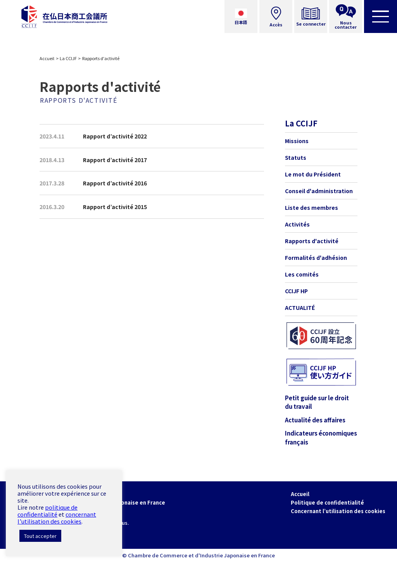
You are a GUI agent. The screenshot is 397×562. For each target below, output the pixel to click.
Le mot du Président (313, 174)
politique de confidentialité (47, 510)
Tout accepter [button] (40, 536)
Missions (297, 141)
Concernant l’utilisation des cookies (338, 511)
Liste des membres (311, 207)
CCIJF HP (296, 291)
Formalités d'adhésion (316, 257)
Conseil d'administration (319, 191)
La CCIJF (68, 58)
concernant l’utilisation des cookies (56, 517)
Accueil (47, 58)
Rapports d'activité (311, 241)
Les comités (302, 274)
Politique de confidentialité (327, 502)
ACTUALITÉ (300, 307)
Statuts (295, 157)
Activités (297, 224)
